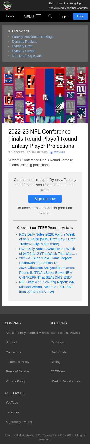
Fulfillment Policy (17, 362)
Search (50, 16)
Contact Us (13, 352)
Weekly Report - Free (65, 381)
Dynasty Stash (23, 51)
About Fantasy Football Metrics (27, 333)
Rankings (57, 342)
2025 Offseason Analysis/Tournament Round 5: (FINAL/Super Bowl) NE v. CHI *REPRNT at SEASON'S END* (47, 272)
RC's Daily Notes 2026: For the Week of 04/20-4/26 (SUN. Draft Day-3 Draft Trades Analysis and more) (47, 239)
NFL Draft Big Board (27, 56)
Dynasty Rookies (24, 41)
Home (10, 16)
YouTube (12, 402)
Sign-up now (45, 199)
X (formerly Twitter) (19, 422)
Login (80, 16)
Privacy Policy (15, 381)
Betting (55, 362)
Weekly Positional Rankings (33, 37)
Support (64, 16)
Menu (29, 16)
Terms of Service (17, 371)
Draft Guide (58, 352)
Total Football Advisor (65, 333)
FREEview (58, 371)
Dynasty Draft (22, 46)
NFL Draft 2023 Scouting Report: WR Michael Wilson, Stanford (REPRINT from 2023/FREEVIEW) (47, 287)
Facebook (12, 412)
